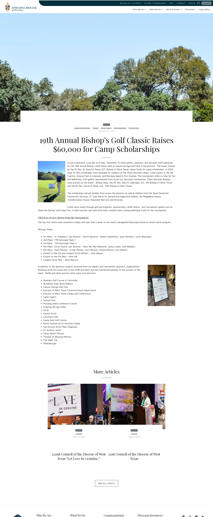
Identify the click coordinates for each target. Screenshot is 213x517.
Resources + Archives (130, 3)
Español (206, 3)
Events (106, 125)
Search (192, 3)
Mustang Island (120, 128)
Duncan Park (134, 128)
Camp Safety (204, 9)
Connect (181, 3)
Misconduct (190, 9)
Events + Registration (155, 3)
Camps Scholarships (82, 128)
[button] (139, 9)
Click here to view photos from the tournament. (63, 217)
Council (79, 434)
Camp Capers (106, 128)
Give (171, 3)
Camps (95, 128)
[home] (20, 6)
